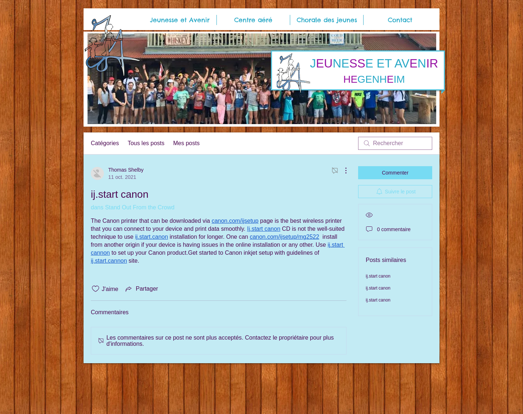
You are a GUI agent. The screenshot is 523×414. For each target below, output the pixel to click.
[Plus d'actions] (342, 170)
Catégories (105, 143)
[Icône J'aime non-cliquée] (95, 288)
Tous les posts (145, 143)
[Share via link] (141, 288)
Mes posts (186, 143)
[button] (179, 20)
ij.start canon (378, 276)
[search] (395, 143)
